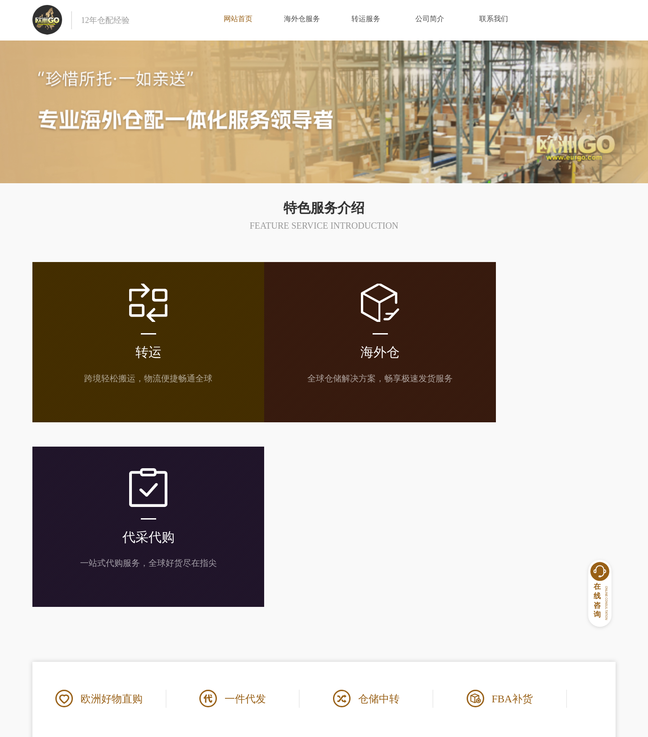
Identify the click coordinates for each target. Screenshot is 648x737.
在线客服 (423, 645)
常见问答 (346, 660)
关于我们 (272, 626)
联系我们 (493, 20)
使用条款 (268, 660)
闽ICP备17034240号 (391, 723)
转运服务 (365, 20)
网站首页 (238, 20)
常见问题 (346, 645)
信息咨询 (423, 660)
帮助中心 (349, 626)
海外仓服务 (302, 20)
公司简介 (429, 20)
